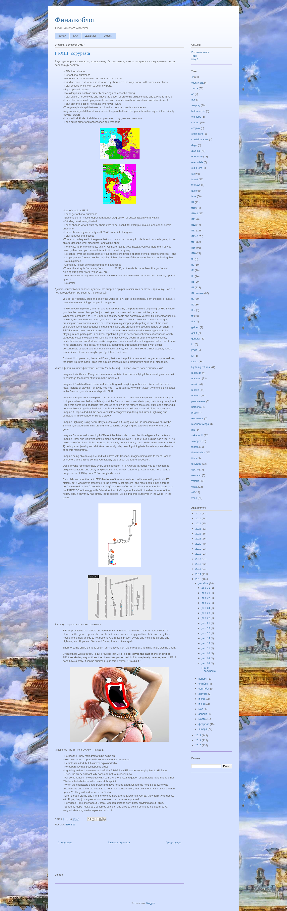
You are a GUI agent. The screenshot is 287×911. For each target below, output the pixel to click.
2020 (198, 543)
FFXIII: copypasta (208, 669)
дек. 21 (206, 623)
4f (192, 76)
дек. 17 (206, 633)
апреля (203, 713)
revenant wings (200, 423)
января (203, 729)
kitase (194, 361)
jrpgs (194, 349)
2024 (198, 523)
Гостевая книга (200, 52)
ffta (193, 321)
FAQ (75, 35)
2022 (198, 533)
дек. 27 (206, 597)
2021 (198, 538)
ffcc (193, 310)
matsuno (196, 378)
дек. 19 (206, 628)
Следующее (65, 842)
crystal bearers (199, 139)
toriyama (196, 463)
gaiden (195, 327)
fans (193, 196)
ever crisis (197, 162)
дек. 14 (206, 638)
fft (192, 315)
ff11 (193, 219)
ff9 (192, 304)
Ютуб (194, 59)
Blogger (150, 903)
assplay (195, 105)
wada (194, 486)
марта (202, 718)
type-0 (195, 469)
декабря (204, 583)
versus (195, 480)
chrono (195, 122)
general (195, 338)
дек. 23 (206, 613)
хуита (194, 88)
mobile (195, 389)
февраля (204, 724)
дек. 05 (206, 653)
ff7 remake (197, 293)
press (194, 412)
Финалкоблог (75, 20)
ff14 (193, 241)
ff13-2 (194, 236)
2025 (198, 518)
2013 (198, 578)
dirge (194, 145)
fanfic (194, 190)
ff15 (193, 247)
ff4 (192, 270)
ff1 (192, 202)
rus (193, 429)
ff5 (192, 276)
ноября (203, 678)
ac (192, 94)
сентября (204, 688)
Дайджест (90, 35)
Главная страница (119, 842)
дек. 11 (206, 648)
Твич (194, 55)
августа (203, 693)
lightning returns (200, 367)
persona (196, 406)
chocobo (196, 116)
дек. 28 (206, 592)
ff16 (193, 253)
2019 (198, 548)
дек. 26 (206, 602)
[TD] (66, 818)
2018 (198, 553)
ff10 (67, 824)
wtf (193, 492)
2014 (198, 574)
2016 (198, 563)
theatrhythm (198, 452)
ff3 (192, 264)
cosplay (195, 128)
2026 (198, 513)
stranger (196, 441)
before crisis (198, 111)
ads (193, 99)
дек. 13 (206, 643)
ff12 (193, 224)
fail (193, 173)
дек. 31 (206, 587)
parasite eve (198, 401)
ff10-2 (194, 213)
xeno (194, 497)
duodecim (196, 156)
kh (192, 355)
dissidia (195, 150)
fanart (194, 179)
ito (192, 344)
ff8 (192, 298)
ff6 (192, 281)
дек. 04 (206, 658)
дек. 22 (206, 617)
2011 (198, 740)
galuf (194, 333)
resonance (197, 418)
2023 (198, 528)
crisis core (197, 133)
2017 (198, 558)
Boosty (62, 35)
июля (202, 698)
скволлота (197, 82)
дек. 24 (206, 608)
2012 (198, 735)
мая (201, 708)
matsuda (196, 372)
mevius (195, 384)
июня (202, 703)
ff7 (192, 287)
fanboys (196, 184)
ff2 (192, 258)
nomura (195, 395)
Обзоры (107, 35)
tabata (195, 446)
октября (204, 683)
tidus (194, 458)
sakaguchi (197, 435)
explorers (196, 167)
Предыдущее (173, 842)
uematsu (196, 475)
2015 (198, 568)
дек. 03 (206, 663)
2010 (198, 745)
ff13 (73, 824)
